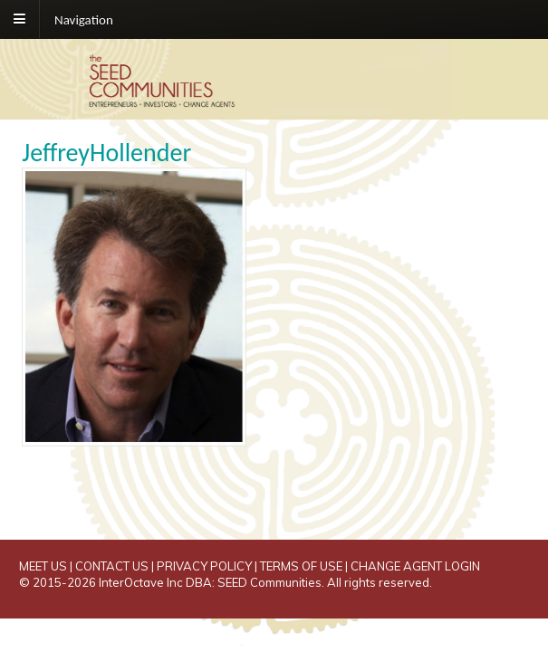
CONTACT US (112, 566)
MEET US (43, 566)
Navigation (83, 19)
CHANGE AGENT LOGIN (415, 566)
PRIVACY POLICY (204, 566)
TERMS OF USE (301, 566)
